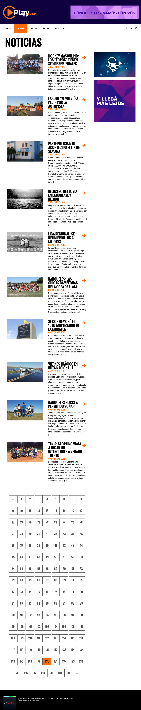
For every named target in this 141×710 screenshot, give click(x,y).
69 (64, 580)
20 (30, 522)
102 (38, 627)
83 (30, 603)
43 (72, 546)
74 (30, 592)
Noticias (20, 28)
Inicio (8, 28)
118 (21, 650)
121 (47, 650)
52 (72, 557)
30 (38, 534)
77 (56, 592)
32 (55, 534)
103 (47, 627)
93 (38, 615)
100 (22, 627)
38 (30, 546)
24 (64, 522)
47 (30, 557)
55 (21, 569)
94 (47, 615)
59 (55, 569)
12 (38, 511)
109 (22, 638)
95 (55, 615)
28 (21, 534)
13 (47, 511)
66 (38, 580)
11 (30, 511)
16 (72, 511)
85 (47, 603)
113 (55, 638)
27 (13, 534)
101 (30, 627)
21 (38, 522)
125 (81, 650)
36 (13, 546)
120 (38, 650)
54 (13, 569)
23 (55, 522)
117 (13, 650)
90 (13, 615)
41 (55, 546)
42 (64, 546)
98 (81, 615)
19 (21, 522)
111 (38, 638)
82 (21, 603)
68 (55, 580)
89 (81, 603)
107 (81, 627)
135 (17, 673)
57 (38, 569)
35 (81, 534)
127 (21, 661)
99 (13, 627)
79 (72, 592)
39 (38, 546)
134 (81, 661)
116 (81, 638)
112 (47, 638)
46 (21, 557)
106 (73, 627)
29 (30, 534)
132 (64, 661)
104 (56, 627)
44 (81, 546)
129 (38, 661)
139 (51, 673)
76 (47, 592)
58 (47, 569)
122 (55, 650)
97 (72, 615)
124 (73, 650)
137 (34, 673)
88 (72, 603)
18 (13, 522)
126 (13, 661)
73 (21, 592)
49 (47, 557)
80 (81, 592)
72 (13, 592)
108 (13, 638)
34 (72, 534)
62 (81, 569)
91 (21, 615)
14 (55, 511)
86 (55, 603)
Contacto (59, 28)
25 (72, 522)
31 (47, 534)
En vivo (46, 28)
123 (64, 650)
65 (30, 580)
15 (64, 511)
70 (72, 580)
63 (13, 580)
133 (73, 661)
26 (81, 522)
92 (30, 615)
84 (38, 603)
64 (21, 580)
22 (47, 522)
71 (81, 580)
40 (47, 546)
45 (13, 557)
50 (55, 557)
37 (21, 546)
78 (64, 592)
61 (72, 569)
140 (60, 673)
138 (43, 673)
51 (64, 557)
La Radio (33, 28)
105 (64, 627)
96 (64, 615)
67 (47, 580)
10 (21, 511)
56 (30, 569)
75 (38, 592)
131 (55, 661)
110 (30, 638)
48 (38, 557)
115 (72, 638)
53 (81, 557)
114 (64, 638)
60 (64, 569)
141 (68, 673)
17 (81, 511)
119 (30, 650)
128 (30, 661)
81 (13, 603)
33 (64, 534)
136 (26, 673)
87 (64, 603)
